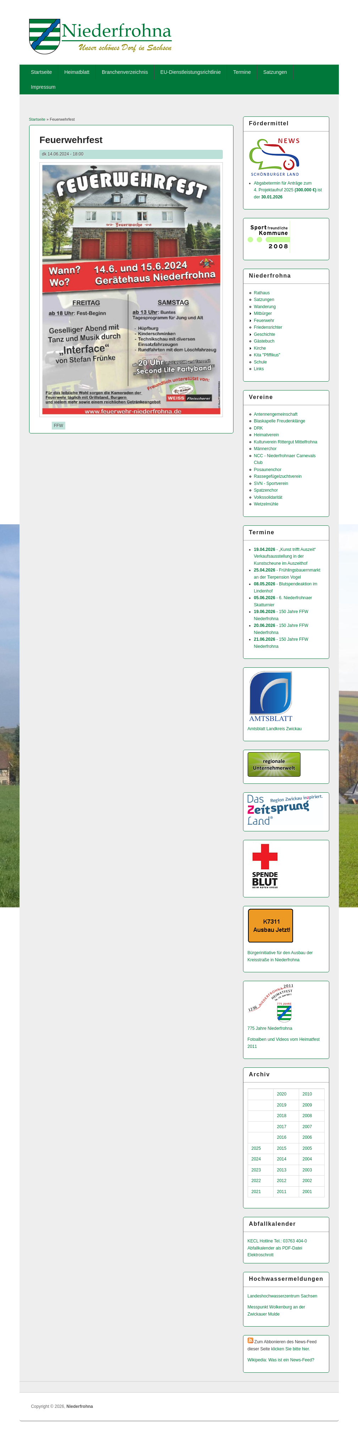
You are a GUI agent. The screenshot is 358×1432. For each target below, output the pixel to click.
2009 (307, 1105)
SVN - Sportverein (271, 483)
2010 (307, 1094)
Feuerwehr (264, 320)
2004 (307, 1159)
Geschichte (264, 334)
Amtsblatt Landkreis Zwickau (275, 728)
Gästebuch (264, 341)
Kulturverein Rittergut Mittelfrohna (286, 441)
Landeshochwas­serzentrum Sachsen (283, 1296)
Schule (260, 362)
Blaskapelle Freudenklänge (279, 421)
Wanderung (265, 306)
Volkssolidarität (268, 497)
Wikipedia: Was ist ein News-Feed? (281, 1359)
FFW (58, 425)
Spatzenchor (266, 490)
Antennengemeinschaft (276, 414)
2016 (282, 1137)
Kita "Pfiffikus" (267, 354)
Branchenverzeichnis (125, 72)
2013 (282, 1170)
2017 (282, 1126)
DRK (258, 428)
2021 (256, 1191)
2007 (307, 1126)
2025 (256, 1148)
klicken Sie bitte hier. (290, 1348)
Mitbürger (263, 313)
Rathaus (262, 292)
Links (259, 368)
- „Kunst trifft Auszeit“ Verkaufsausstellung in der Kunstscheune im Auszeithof (285, 556)
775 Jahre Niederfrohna (270, 1028)
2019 (282, 1105)
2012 (282, 1180)
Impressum (43, 87)
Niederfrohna (79, 1406)
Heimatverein (266, 434)
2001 (307, 1191)
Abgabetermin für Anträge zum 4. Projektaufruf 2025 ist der (288, 190)
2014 (282, 1159)
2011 (282, 1191)
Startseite (41, 72)
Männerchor (265, 448)
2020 (282, 1094)
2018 (282, 1115)
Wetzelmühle (266, 504)
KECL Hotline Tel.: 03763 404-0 (277, 1241)
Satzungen (275, 72)
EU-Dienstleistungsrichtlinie (190, 72)
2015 (282, 1148)
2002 (307, 1180)
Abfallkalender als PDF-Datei (275, 1248)
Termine (242, 72)
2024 (256, 1159)
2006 (307, 1137)
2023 (256, 1170)
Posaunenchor (267, 469)
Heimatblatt (76, 72)
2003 (307, 1170)
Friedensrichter (268, 327)
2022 (256, 1180)
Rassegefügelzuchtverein (278, 476)
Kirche (260, 348)
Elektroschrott (261, 1254)
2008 (307, 1115)
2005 (307, 1148)
